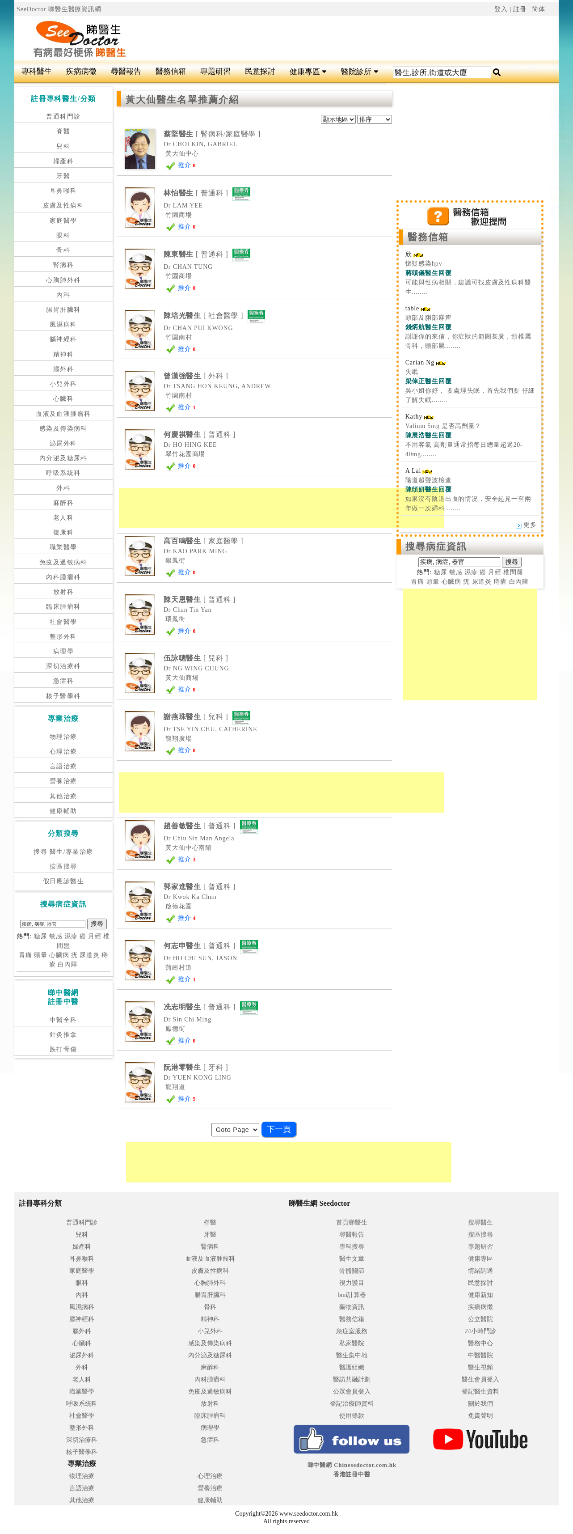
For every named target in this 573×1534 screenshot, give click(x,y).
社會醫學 (63, 622)
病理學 (63, 651)
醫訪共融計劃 (352, 1379)
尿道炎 (90, 955)
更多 (526, 524)
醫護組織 (351, 1367)
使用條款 (351, 1415)
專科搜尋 (351, 1246)
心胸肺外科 (63, 280)
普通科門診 (63, 116)
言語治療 (63, 766)
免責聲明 (480, 1415)
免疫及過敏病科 (63, 562)
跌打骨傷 (63, 1049)
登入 (501, 9)
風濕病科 (63, 324)
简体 (538, 9)
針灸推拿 (63, 1034)
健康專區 (308, 72)
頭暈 (40, 955)
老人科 (63, 517)
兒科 (63, 146)
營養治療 (63, 781)
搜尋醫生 (480, 1222)
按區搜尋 (63, 866)
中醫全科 (63, 1020)
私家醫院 (351, 1343)
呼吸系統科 (63, 473)
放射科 (63, 592)
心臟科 (63, 398)
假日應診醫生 (63, 881)
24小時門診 (480, 1331)
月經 (94, 936)
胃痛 (25, 955)
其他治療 (63, 796)
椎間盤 (513, 572)
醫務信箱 (171, 71)
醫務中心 (480, 1343)
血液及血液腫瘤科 (63, 414)
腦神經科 (63, 339)
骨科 (63, 250)
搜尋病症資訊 (436, 546)
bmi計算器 (351, 1295)
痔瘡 (500, 581)
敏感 (56, 936)
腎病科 (63, 265)
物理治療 (63, 736)
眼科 (63, 235)
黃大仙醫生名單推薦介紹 (182, 99)
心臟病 (59, 955)
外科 (63, 488)
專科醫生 (36, 71)
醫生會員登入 (480, 1379)
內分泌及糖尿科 (63, 458)
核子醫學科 (63, 696)
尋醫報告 (126, 71)
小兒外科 (63, 384)
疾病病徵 (81, 71)
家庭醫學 (63, 220)
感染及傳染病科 (63, 428)
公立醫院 (480, 1319)
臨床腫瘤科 (63, 606)
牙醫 (63, 176)
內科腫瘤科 (63, 577)
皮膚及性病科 (63, 205)
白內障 (68, 964)
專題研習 (215, 71)
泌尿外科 (63, 443)
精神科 (63, 354)
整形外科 (63, 636)
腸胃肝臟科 (63, 309)
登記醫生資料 (480, 1391)
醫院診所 (359, 72)
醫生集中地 (351, 1355)
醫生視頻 (480, 1367)
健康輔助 (63, 811)
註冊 (520, 9)
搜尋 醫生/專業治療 (63, 851)
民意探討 (260, 71)
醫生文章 (351, 1258)
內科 (63, 295)
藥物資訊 (351, 1307)
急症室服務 (351, 1331)
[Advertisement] (332, 38)
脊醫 (63, 131)
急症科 (63, 681)
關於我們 (480, 1403)
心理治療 (63, 751)
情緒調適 (480, 1270)
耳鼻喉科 (63, 190)
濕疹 (71, 936)
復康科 (63, 532)
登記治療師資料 (352, 1403)
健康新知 (480, 1295)
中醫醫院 (480, 1355)
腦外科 (63, 369)
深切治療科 (63, 666)
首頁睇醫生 (351, 1222)
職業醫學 (63, 547)
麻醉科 (63, 503)
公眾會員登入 (352, 1391)
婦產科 (63, 161)
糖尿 (40, 936)
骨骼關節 (351, 1270)
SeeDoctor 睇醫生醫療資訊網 (59, 9)
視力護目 (351, 1283)
